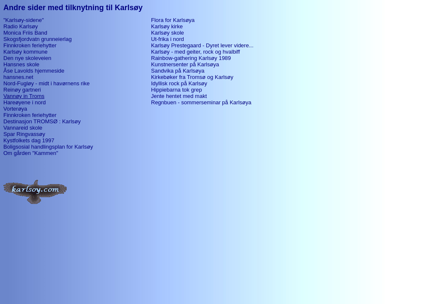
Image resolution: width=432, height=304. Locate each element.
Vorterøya (15, 109)
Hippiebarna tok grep (176, 90)
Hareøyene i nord (24, 102)
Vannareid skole (22, 128)
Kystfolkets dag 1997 (28, 140)
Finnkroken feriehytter (30, 45)
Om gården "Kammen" (30, 153)
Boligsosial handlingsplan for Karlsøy (48, 147)
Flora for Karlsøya (172, 20)
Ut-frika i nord (167, 39)
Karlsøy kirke (167, 26)
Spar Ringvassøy (24, 134)
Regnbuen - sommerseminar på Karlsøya (201, 102)
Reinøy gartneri (22, 90)
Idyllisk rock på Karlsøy (179, 83)
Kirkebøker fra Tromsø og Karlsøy (192, 77)
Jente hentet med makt (179, 96)
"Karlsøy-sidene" (23, 20)
